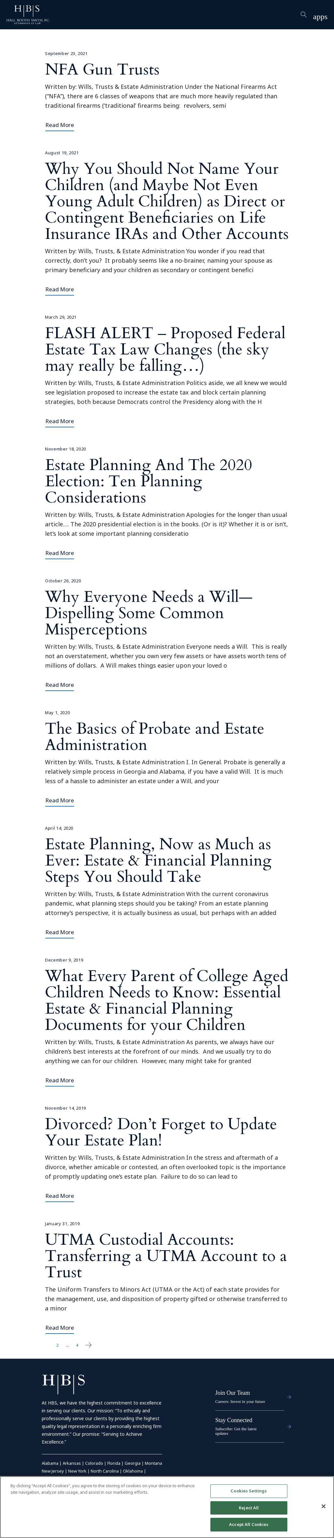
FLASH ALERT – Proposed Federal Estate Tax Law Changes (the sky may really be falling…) (165, 349)
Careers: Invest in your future (240, 1401)
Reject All (249, 1508)
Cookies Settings (249, 1491)
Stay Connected (233, 1420)
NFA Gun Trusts (102, 69)
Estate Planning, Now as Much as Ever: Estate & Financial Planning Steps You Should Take (158, 860)
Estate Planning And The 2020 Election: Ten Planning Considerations (148, 481)
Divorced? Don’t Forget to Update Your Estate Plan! (161, 1132)
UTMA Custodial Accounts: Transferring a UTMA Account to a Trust (166, 1256)
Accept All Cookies (248, 1525)
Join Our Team (232, 1393)
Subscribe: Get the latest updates (236, 1431)
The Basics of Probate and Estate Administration (154, 736)
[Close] (323, 1506)
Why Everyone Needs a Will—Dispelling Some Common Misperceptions (148, 613)
